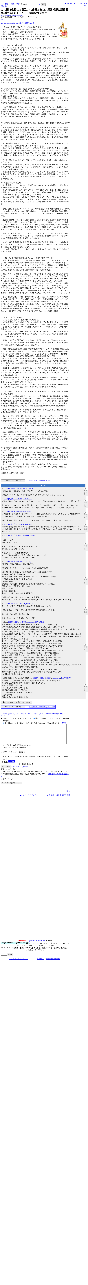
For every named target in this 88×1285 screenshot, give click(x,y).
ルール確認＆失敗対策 (19, 770)
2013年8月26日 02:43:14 (42, 678)
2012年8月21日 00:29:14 (13, 499)
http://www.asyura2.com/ (36, 944)
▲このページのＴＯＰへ (28, 799)
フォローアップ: (7, 782)
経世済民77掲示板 (63, 799)
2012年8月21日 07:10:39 (13, 524)
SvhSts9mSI (27, 512)
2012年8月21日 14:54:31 (13, 535)
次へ (85, 3)
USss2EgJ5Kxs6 (30, 622)
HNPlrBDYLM (28, 488)
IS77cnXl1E (39, 622)
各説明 (64, 723)
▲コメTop (68, 3)
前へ (85, 5)
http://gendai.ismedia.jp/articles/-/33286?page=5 (17, 23)
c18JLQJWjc (27, 561)
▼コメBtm (78, 3)
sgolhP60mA (27, 499)
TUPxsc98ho (27, 524)
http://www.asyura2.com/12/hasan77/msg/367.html (12, 15)
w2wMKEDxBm (28, 535)
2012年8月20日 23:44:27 (13, 488)
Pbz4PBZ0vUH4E (56, 678)
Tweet (3, 19)
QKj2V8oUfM (28, 603)
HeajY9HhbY (66, 678)
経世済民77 (15, 4)
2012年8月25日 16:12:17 (13, 603)
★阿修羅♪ (5, 4)
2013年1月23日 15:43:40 (17, 622)
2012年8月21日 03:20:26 (13, 512)
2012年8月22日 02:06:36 (13, 561)
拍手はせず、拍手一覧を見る (40, 480)
